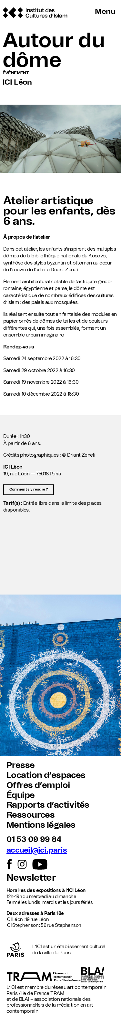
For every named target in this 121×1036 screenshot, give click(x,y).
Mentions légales (41, 825)
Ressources (30, 815)
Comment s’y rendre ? (28, 489)
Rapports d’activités (47, 805)
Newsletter (31, 878)
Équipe (20, 795)
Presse (20, 765)
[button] (60, 563)
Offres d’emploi (38, 785)
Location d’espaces (46, 775)
